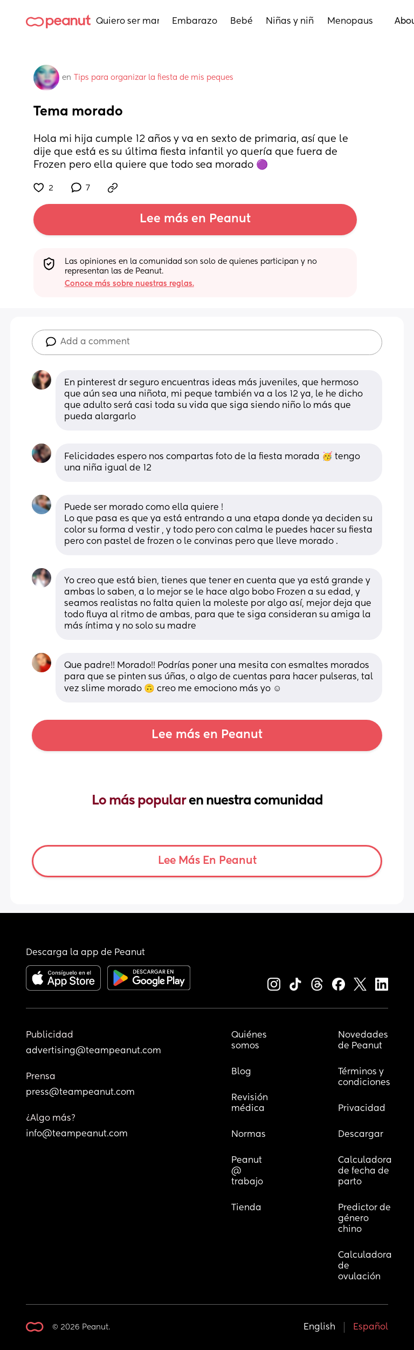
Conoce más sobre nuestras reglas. (129, 284)
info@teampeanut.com (77, 1134)
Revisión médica (249, 1103)
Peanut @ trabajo (247, 1171)
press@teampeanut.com (80, 1092)
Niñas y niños (290, 21)
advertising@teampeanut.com (93, 1051)
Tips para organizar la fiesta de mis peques (153, 77)
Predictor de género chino (365, 1219)
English (319, 1327)
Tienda (246, 1208)
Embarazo (194, 21)
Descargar (360, 1134)
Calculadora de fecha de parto (365, 1171)
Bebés (241, 21)
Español (370, 1327)
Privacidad (361, 1108)
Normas (248, 1134)
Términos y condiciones (364, 1077)
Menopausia (350, 21)
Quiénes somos (249, 1041)
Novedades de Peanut (364, 1041)
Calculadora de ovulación (365, 1266)
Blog (241, 1072)
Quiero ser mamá (127, 21)
